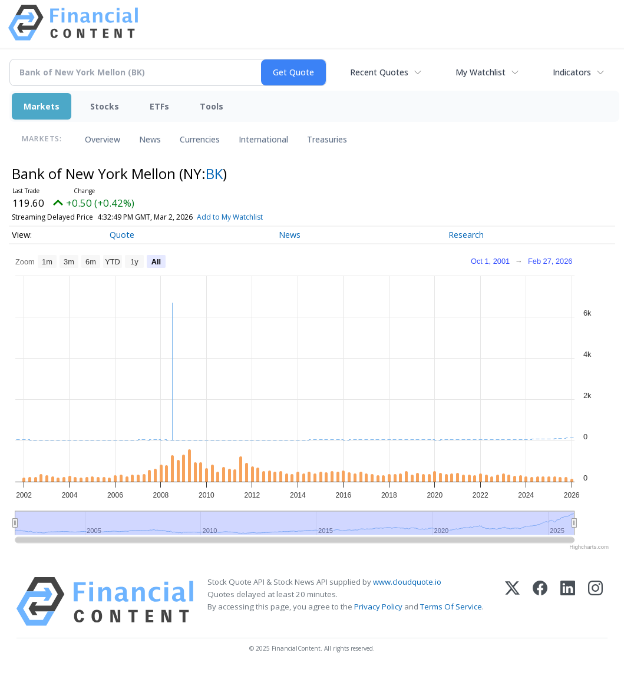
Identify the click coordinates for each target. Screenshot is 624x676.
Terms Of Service (451, 606)
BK (214, 173)
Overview (102, 139)
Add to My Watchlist (254, 217)
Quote (122, 234)
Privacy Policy (378, 606)
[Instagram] (595, 601)
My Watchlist (480, 72)
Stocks (104, 106)
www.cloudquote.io (407, 581)
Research (466, 234)
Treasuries (327, 139)
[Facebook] (540, 601)
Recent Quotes (379, 72)
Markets (42, 106)
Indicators (572, 72)
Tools (211, 106)
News (150, 139)
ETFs (159, 106)
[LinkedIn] (568, 601)
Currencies (200, 139)
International (263, 139)
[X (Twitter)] (512, 601)
